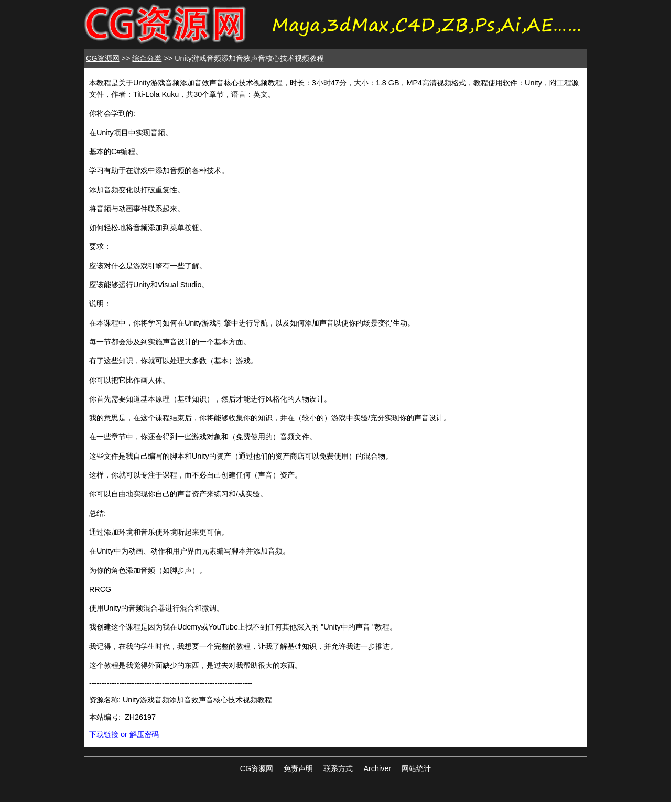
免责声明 (298, 768)
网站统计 (416, 768)
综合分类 (146, 58)
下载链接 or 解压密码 (124, 734)
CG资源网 (103, 58)
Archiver (377, 768)
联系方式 (338, 768)
